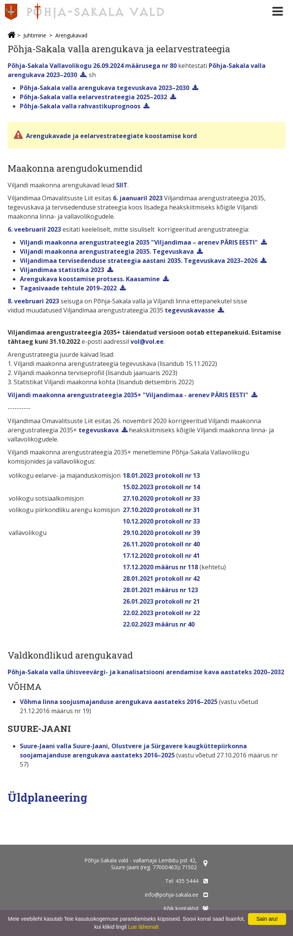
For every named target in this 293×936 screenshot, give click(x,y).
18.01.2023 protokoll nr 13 (161, 475)
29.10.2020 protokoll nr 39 (161, 532)
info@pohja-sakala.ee (171, 894)
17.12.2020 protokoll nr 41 (161, 555)
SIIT (121, 185)
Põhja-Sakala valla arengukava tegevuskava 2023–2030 (104, 88)
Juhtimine (34, 35)
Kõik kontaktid (180, 908)
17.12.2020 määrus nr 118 (160, 567)
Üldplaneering (47, 797)
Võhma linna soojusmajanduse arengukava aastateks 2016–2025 (118, 702)
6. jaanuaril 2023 (138, 198)
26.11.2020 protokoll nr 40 (161, 544)
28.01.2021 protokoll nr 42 (161, 578)
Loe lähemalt (143, 927)
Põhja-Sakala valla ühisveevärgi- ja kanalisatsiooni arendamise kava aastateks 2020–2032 (146, 672)
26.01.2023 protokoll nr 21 (161, 601)
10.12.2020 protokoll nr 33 (161, 521)
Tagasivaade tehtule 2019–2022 (68, 288)
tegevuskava (99, 430)
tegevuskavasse (190, 310)
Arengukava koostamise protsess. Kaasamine (90, 279)
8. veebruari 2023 (33, 301)
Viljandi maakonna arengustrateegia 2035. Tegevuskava (107, 251)
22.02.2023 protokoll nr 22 (161, 613)
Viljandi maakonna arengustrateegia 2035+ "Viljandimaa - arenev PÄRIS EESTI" (128, 395)
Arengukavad (71, 35)
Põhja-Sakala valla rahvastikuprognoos (80, 106)
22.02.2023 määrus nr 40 (159, 624)
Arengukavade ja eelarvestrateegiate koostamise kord (110, 136)
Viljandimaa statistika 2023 (62, 270)
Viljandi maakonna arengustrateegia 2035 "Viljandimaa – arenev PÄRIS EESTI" (139, 242)
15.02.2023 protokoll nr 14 (161, 487)
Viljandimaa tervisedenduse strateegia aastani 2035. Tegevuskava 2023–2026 (139, 260)
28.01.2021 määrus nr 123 (160, 590)
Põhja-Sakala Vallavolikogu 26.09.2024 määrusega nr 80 (92, 65)
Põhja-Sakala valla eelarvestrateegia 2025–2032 (93, 97)
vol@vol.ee (147, 341)
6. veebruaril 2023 (34, 229)
